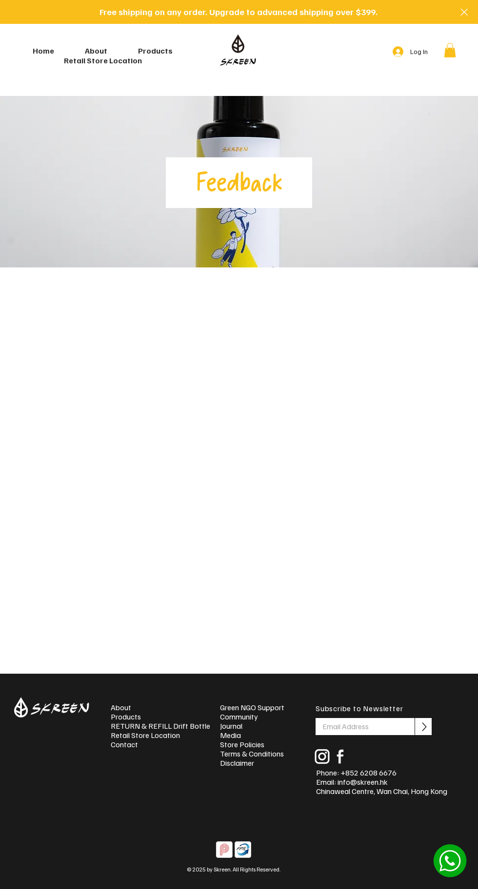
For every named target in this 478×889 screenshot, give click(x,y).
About (121, 707)
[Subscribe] (423, 726)
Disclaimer (237, 763)
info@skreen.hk (363, 782)
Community (239, 716)
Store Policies (242, 744)
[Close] (463, 12)
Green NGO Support (252, 707)
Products (126, 716)
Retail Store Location (145, 735)
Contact (124, 744)
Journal (231, 726)
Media (230, 735)
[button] (450, 50)
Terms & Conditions (252, 753)
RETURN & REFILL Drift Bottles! (156, 726)
